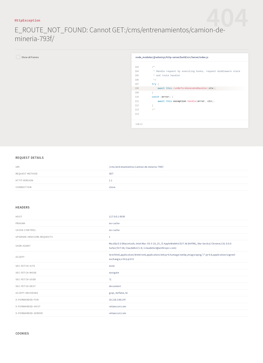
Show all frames (30, 57)
